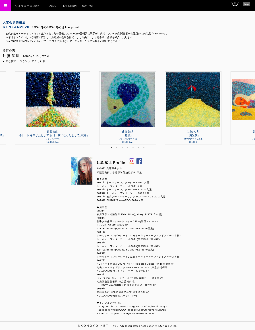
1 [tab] (111, 147)
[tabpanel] (127, 108)
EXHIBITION (70, 6)
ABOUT (53, 6)
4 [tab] (127, 147)
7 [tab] (144, 147)
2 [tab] (117, 147)
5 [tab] (133, 147)
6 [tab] (138, 147)
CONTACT (87, 6)
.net (26, 6)
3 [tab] (122, 147)
